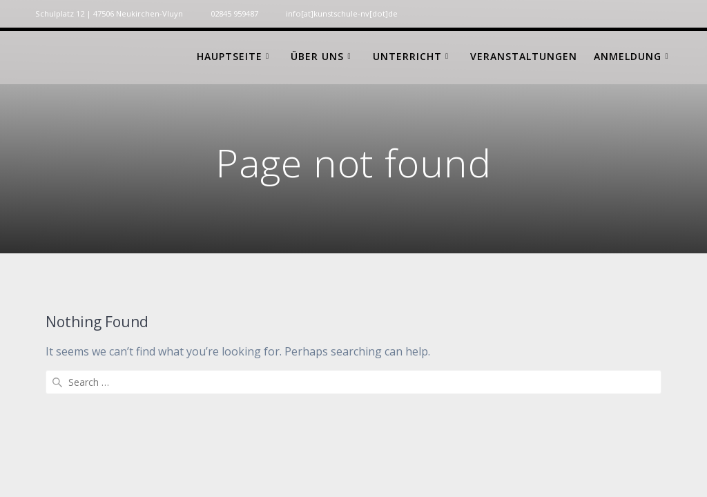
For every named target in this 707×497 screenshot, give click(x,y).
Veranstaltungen (523, 56)
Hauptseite (229, 56)
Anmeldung (627, 56)
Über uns (317, 56)
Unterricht (407, 56)
